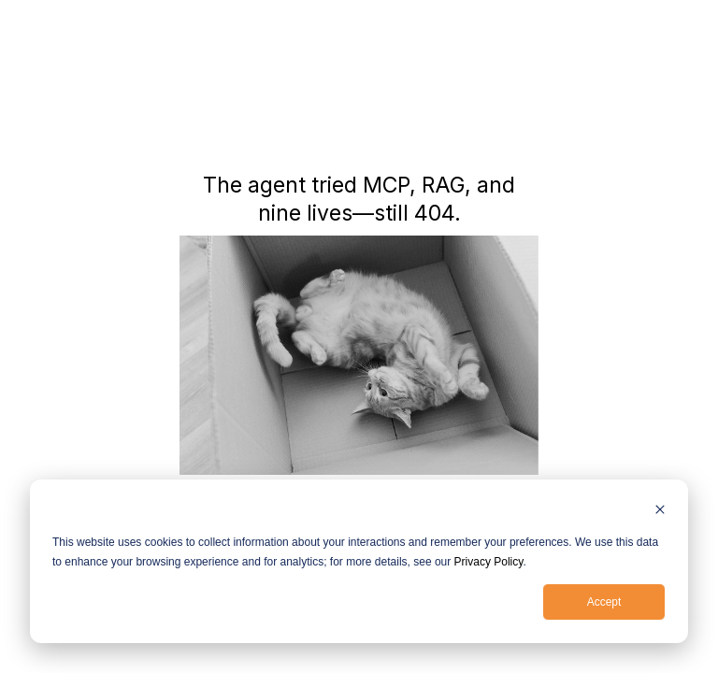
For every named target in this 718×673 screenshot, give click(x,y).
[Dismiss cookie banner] (660, 512)
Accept (604, 602)
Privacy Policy (489, 561)
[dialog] (359, 561)
